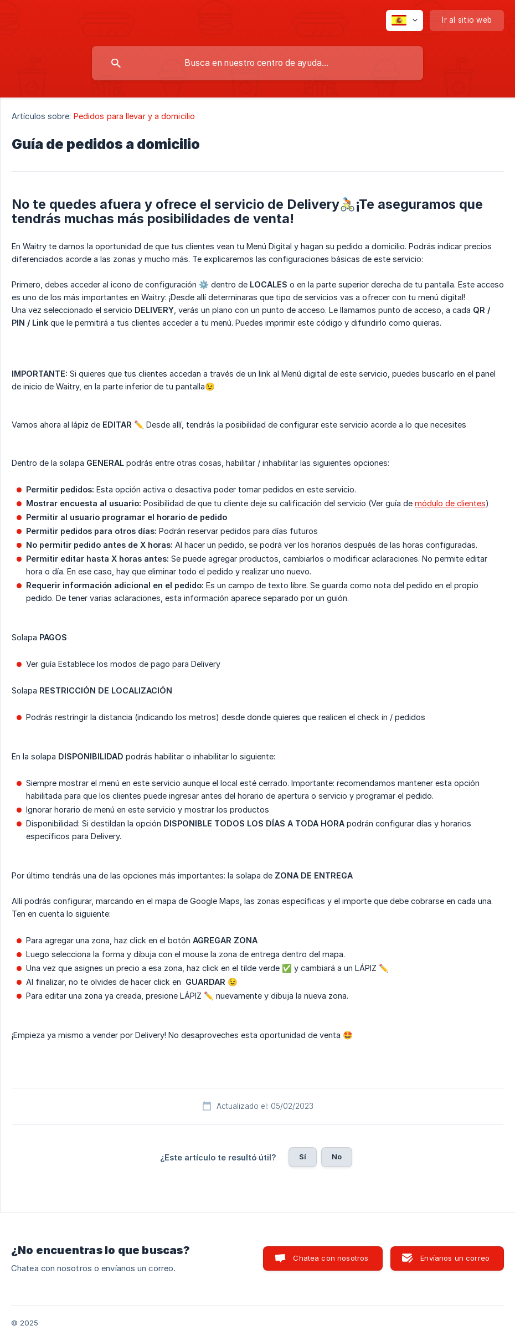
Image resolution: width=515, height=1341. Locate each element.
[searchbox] (257, 63)
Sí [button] (302, 1156)
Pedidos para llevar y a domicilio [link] (134, 116)
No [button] (337, 1156)
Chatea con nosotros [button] (330, 1257)
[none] (404, 20)
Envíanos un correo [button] (455, 1257)
